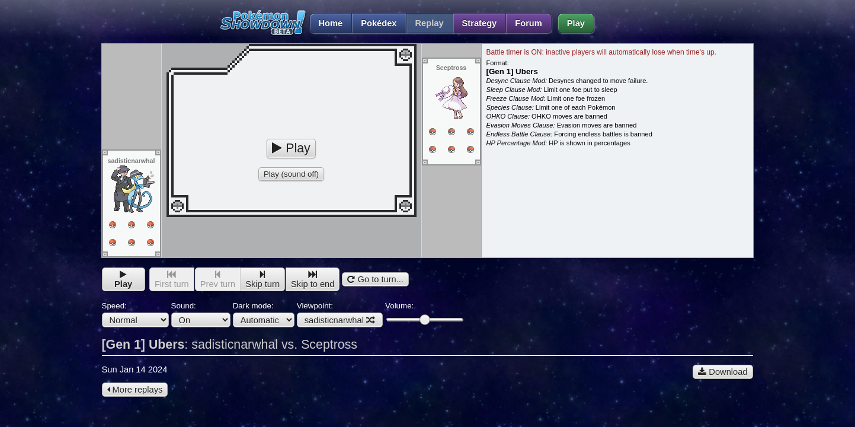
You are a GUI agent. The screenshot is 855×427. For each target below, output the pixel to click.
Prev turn (217, 279)
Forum (528, 23)
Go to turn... (375, 279)
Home (326, 23)
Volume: (424, 312)
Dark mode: (263, 314)
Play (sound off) (291, 174)
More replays (135, 389)
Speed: (135, 314)
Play (576, 23)
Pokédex (378, 23)
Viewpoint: (340, 314)
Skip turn (262, 279)
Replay (429, 23)
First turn (172, 279)
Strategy (479, 23)
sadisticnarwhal (340, 320)
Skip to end (312, 279)
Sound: (200, 314)
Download (722, 372)
